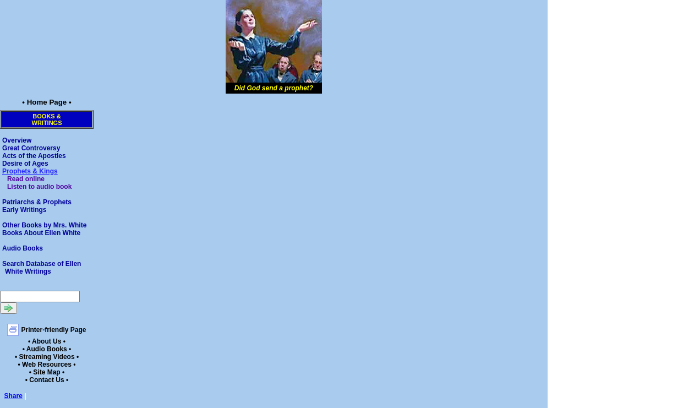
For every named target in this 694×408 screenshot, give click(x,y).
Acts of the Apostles (34, 156)
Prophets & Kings (30, 171)
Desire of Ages (25, 163)
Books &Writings (47, 119)
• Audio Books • (47, 349)
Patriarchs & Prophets (37, 202)
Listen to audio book (39, 187)
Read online (26, 179)
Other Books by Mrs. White (44, 225)
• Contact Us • (46, 380)
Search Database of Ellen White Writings (41, 267)
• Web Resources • (47, 364)
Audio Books (22, 248)
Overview (16, 140)
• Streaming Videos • (47, 357)
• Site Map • (46, 372)
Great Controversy (31, 148)
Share (13, 396)
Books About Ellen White (41, 233)
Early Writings (24, 210)
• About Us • (46, 341)
